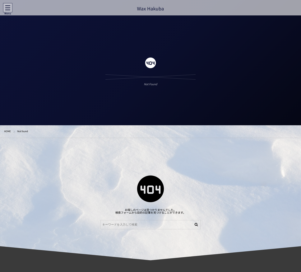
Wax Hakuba (150, 8)
